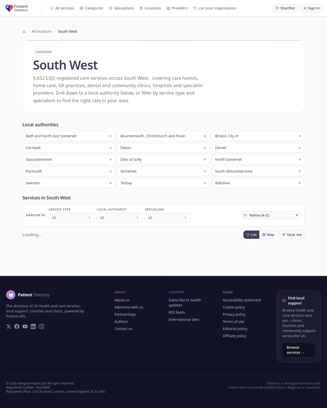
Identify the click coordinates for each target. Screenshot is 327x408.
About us (122, 300)
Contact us (123, 328)
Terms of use (233, 321)
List (251, 234)
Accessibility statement (242, 300)
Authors (121, 321)
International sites (184, 319)
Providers (177, 8)
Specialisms (121, 8)
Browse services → (296, 350)
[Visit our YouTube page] (25, 326)
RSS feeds (177, 312)
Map (268, 234)
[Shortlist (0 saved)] (285, 8)
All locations (42, 31)
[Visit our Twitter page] (8, 326)
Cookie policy (234, 307)
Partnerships (125, 314)
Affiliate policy (234, 335)
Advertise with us (128, 307)
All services (62, 8)
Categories (91, 8)
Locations (150, 8)
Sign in (311, 8)
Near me (292, 234)
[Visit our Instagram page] (41, 326)
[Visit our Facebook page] (16, 326)
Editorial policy (235, 328)
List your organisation (214, 8)
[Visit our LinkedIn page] (33, 326)
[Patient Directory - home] (23, 8)
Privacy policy (234, 314)
